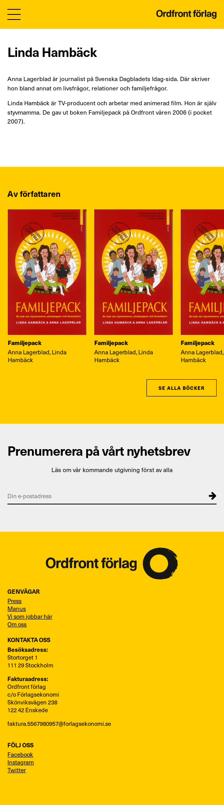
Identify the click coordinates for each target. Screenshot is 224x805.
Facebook (20, 754)
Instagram (20, 762)
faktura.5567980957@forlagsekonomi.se (59, 723)
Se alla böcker (181, 387)
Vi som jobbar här (29, 616)
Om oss (16, 624)
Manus (16, 608)
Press (14, 601)
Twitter (16, 770)
